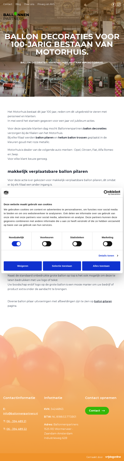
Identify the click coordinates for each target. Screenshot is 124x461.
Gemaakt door (103, 457)
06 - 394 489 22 (16, 429)
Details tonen (106, 255)
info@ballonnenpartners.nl (20, 413)
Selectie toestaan (62, 266)
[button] (16, 16)
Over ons (29, 4)
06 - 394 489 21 (16, 421)
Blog (18, 4)
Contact (7, 4)
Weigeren (22, 266)
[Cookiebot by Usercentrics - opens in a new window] (106, 192)
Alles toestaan (101, 266)
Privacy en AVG (46, 4)
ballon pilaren (103, 301)
